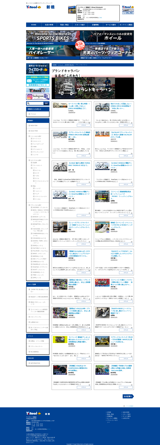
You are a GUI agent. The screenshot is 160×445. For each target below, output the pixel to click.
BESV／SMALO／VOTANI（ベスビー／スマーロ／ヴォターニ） (41, 212)
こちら (100, 17)
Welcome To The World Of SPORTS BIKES (40, 43)
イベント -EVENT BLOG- (66, 65)
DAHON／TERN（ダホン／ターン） (40, 242)
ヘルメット (38, 191)
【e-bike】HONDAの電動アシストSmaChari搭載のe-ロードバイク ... (121, 165)
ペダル (37, 175)
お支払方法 (126, 418)
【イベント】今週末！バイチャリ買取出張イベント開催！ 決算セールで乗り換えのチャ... (121, 282)
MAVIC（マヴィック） (39, 253)
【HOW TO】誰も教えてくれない (39, 290)
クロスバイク (37, 141)
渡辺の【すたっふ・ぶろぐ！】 (38, 303)
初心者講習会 (35, 352)
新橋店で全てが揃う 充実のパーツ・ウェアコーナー (96, 58)
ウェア (37, 194)
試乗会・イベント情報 (37, 341)
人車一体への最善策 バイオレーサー (37, 58)
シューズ (37, 188)
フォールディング (38, 144)
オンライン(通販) (126, 25)
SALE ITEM (34, 131)
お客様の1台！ (35, 322)
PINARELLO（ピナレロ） (40, 264)
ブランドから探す (36, 205)
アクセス (33, 114)
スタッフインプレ (36, 317)
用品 (34, 186)
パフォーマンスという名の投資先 (95, 43)
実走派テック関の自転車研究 (39, 297)
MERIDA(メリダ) (38, 256)
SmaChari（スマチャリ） (40, 267)
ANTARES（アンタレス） (40, 207)
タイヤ (37, 173)
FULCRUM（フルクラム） (41, 251)
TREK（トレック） (38, 275)
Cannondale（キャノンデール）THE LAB (40, 230)
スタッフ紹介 (80, 25)
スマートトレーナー (41, 196)
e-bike (35, 146)
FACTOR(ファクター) (39, 248)
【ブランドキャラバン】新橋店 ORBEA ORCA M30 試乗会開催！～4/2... (79, 134)
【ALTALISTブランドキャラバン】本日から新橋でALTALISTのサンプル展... (121, 134)
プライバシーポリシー (112, 421)
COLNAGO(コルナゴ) (39, 238)
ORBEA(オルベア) (38, 261)
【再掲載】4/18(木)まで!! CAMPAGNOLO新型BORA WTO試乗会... (77, 368)
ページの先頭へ (130, 406)
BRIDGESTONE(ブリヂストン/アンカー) (40, 220)
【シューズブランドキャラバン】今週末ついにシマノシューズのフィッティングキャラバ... (79, 225)
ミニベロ (35, 154)
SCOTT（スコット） (39, 269)
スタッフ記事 (32, 284)
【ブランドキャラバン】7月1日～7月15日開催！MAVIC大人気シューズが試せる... (122, 339)
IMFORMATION (35, 363)
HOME (33, 25)
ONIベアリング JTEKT (39, 259)
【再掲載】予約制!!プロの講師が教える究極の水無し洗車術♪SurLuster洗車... (121, 368)
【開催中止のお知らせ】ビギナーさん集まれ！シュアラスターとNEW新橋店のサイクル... (79, 253)
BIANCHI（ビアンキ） (39, 217)
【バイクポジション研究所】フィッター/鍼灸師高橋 (39, 310)
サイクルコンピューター (41, 182)
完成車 (35, 162)
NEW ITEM (34, 125)
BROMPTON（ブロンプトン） (41, 225)
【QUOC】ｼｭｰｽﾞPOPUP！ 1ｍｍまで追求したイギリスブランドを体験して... (121, 253)
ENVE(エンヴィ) (38, 245)
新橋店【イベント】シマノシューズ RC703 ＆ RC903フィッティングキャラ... (122, 225)
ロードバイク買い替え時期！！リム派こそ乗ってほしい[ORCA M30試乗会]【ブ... (79, 106)
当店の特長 (49, 25)
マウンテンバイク (38, 152)
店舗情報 (95, 25)
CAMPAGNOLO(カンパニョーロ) (40, 234)
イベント (83, 125)
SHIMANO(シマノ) (38, 272)
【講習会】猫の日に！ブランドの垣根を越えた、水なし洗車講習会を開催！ (79, 282)
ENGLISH (31, 358)
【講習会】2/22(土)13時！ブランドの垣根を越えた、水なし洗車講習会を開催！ (79, 311)
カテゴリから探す (36, 160)
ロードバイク (37, 138)
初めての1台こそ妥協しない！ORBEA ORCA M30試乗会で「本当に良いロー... (121, 106)
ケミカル (37, 199)
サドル (37, 178)
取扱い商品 (64, 25)
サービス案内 (111, 25)
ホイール (37, 170)
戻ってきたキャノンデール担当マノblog (39, 328)
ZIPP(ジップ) (37, 277)
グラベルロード (37, 149)
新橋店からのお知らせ (34, 109)
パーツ (35, 168)
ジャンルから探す (36, 136)
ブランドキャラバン (37, 346)
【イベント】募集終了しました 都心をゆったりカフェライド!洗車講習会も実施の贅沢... (80, 339)
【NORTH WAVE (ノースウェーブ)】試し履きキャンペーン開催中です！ (121, 311)
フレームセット (37, 165)
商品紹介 (30, 120)
